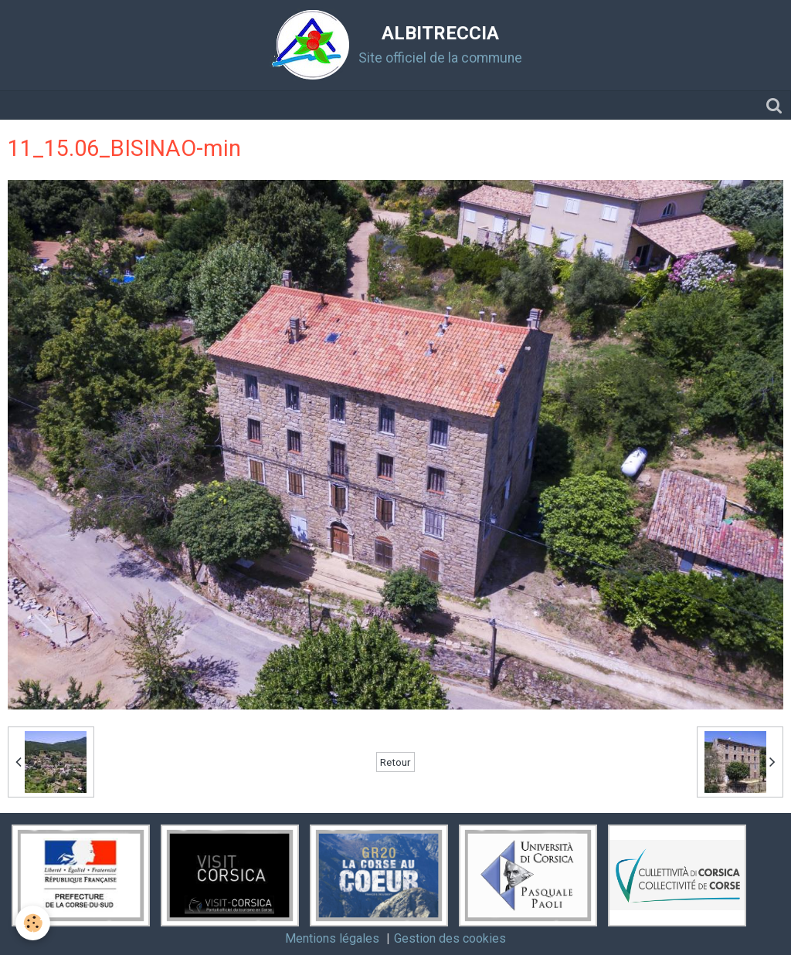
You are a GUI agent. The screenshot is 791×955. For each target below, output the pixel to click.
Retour (395, 762)
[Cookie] (32, 923)
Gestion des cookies (450, 938)
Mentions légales (332, 938)
